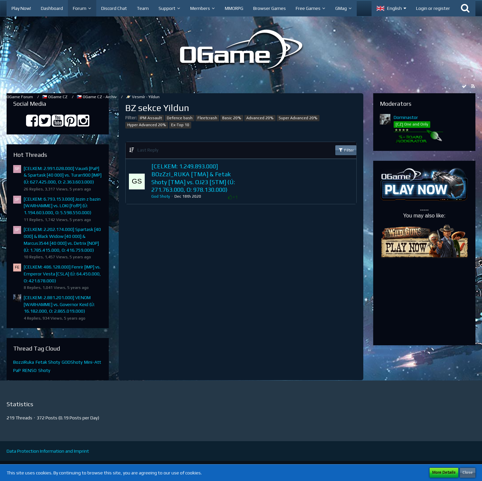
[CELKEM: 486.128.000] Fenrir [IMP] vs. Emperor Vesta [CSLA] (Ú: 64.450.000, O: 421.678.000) (62, 273)
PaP (17, 370)
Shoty (44, 370)
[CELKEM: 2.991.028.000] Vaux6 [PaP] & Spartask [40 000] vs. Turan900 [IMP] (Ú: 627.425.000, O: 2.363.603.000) (63, 175)
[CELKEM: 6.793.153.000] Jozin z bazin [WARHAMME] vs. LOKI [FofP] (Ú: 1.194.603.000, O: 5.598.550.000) (62, 205)
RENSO (29, 370)
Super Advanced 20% (298, 118)
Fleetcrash (207, 118)
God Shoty (160, 196)
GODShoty (72, 362)
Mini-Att (92, 362)
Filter (346, 150)
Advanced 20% (260, 118)
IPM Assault (151, 118)
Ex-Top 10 (180, 125)
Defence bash (180, 118)
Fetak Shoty (48, 362)
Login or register (433, 8)
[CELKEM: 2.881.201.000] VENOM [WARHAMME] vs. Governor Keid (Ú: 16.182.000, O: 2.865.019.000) (59, 304)
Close (468, 472)
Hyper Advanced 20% (146, 125)
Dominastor (406, 117)
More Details (444, 472)
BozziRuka (23, 362)
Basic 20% (231, 118)
